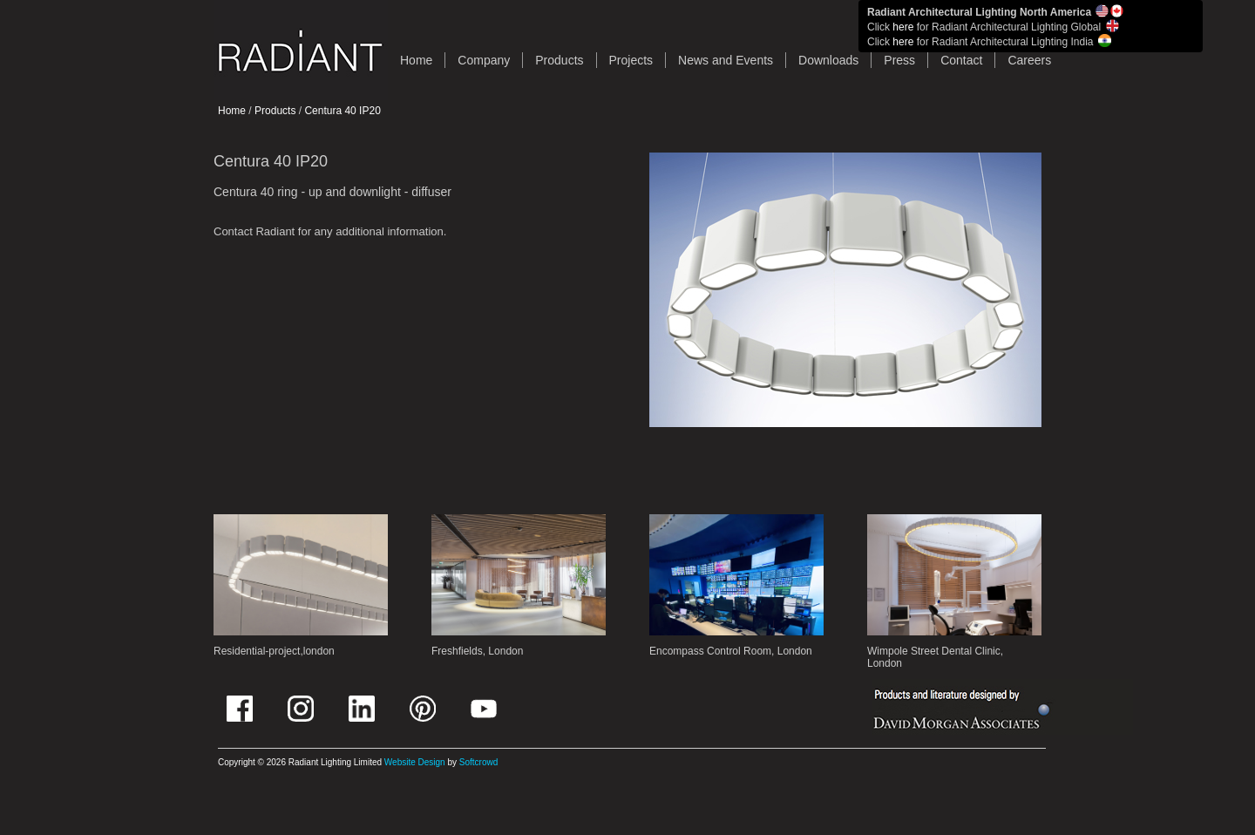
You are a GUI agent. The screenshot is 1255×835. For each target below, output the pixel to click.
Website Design (414, 762)
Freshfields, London (477, 651)
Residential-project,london (274, 651)
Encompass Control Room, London (730, 651)
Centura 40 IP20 (342, 111)
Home (232, 111)
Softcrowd (478, 762)
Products (559, 60)
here (902, 27)
